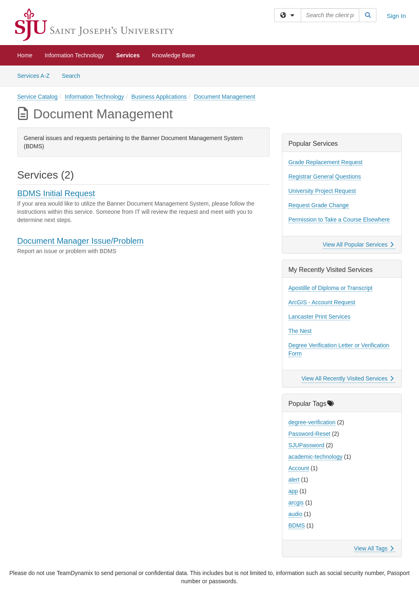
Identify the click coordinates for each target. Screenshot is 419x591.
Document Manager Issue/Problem (80, 240)
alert (294, 479)
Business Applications (159, 96)
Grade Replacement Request (325, 162)
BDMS (296, 525)
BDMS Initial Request (56, 193)
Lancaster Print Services (319, 316)
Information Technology (74, 55)
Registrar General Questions (324, 176)
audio (295, 514)
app (293, 491)
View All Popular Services (358, 244)
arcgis (296, 502)
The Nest (300, 331)
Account (298, 468)
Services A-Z (33, 75)
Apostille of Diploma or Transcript (330, 288)
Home (24, 55)
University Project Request (322, 191)
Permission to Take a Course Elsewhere (339, 219)
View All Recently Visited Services (348, 378)
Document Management (224, 96)
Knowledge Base (173, 55)
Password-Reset (309, 433)
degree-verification (312, 422)
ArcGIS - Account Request (321, 302)
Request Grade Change (318, 205)
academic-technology (315, 456)
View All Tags (374, 548)
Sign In (396, 15)
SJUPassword (306, 445)
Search (74, 75)
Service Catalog (37, 96)
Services (128, 55)
